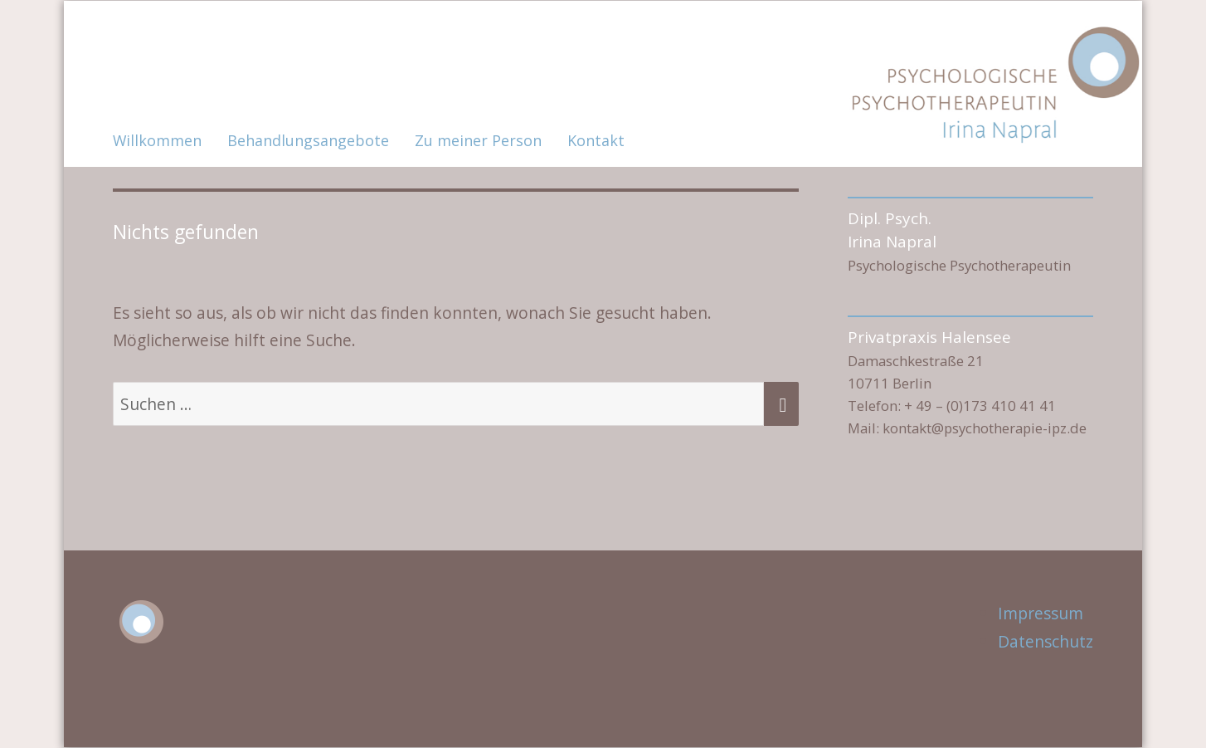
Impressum (1040, 613)
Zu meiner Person (478, 140)
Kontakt (596, 140)
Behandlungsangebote (308, 140)
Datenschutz (1045, 641)
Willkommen (157, 140)
